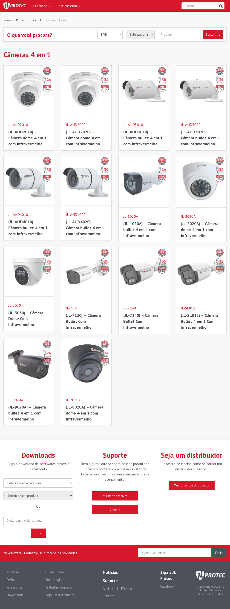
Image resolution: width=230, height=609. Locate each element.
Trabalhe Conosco (58, 587)
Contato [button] (115, 510)
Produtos (42, 5)
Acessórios (15, 587)
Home (7, 20)
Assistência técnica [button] (114, 496)
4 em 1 (37, 20)
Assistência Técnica (117, 588)
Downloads (15, 595)
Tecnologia (53, 580)
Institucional (69, 5)
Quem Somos (54, 572)
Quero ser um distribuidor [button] (192, 485)
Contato (109, 596)
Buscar (38, 533)
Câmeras (13, 572)
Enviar (219, 553)
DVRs (11, 580)
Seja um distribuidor (60, 595)
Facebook (167, 586)
